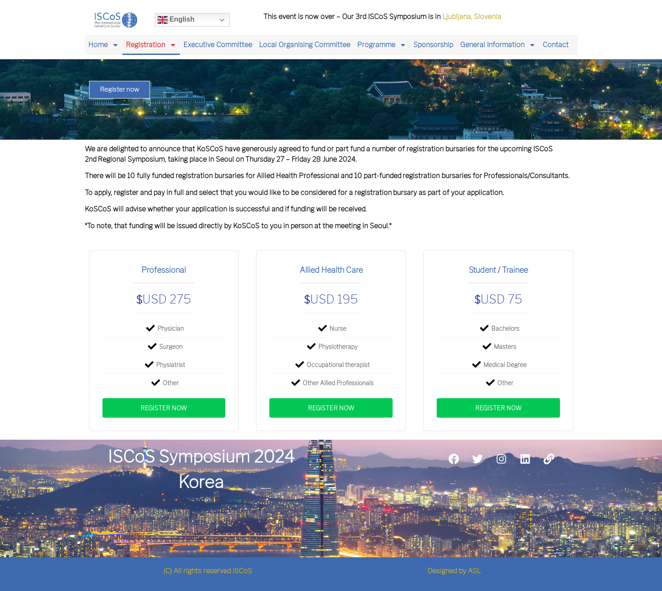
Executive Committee (217, 45)
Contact (556, 45)
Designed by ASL (454, 571)
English (176, 20)
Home (103, 45)
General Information (498, 45)
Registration (151, 45)
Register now (164, 408)
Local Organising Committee (304, 45)
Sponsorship (433, 45)
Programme (381, 45)
